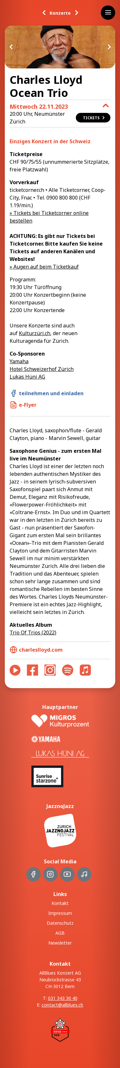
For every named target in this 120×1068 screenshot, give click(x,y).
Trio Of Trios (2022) (33, 632)
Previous (11, 47)
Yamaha (19, 361)
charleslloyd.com (36, 649)
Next (109, 47)
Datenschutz (60, 923)
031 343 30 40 (62, 998)
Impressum (60, 913)
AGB (60, 933)
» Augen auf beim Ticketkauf (44, 266)
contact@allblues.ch (62, 1005)
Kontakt (60, 903)
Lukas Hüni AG (27, 376)
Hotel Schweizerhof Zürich (42, 369)
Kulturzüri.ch (34, 333)
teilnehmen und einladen (47, 393)
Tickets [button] (94, 118)
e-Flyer (23, 404)
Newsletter (60, 943)
